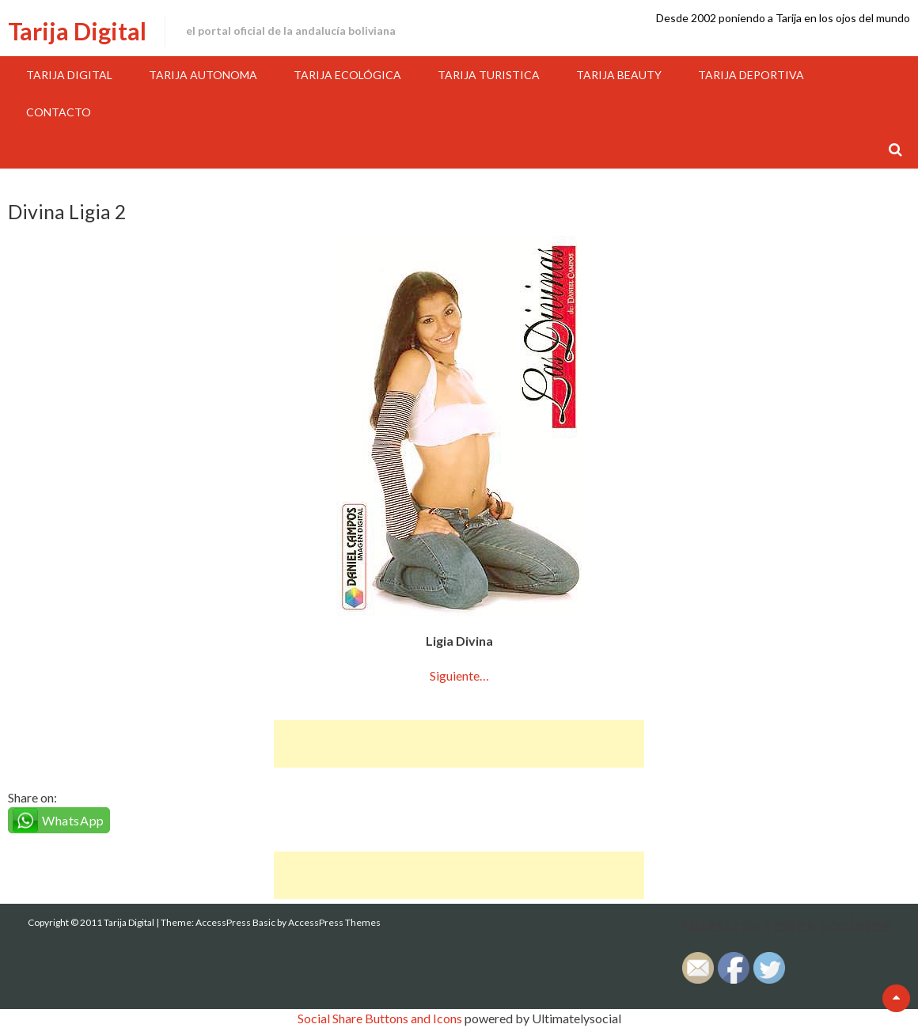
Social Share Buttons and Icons (380, 1018)
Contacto (58, 112)
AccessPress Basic (235, 922)
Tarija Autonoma (203, 75)
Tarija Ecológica (347, 75)
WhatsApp (73, 820)
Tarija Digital (77, 31)
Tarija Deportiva (751, 75)
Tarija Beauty (619, 75)
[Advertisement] (459, 744)
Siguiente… (459, 675)
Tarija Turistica (489, 75)
